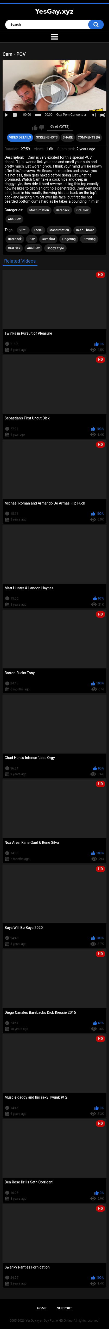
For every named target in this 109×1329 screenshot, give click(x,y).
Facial (38, 230)
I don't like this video (41, 127)
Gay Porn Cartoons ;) (71, 115)
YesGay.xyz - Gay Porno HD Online (48, 1320)
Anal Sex (14, 219)
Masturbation (39, 210)
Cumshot (48, 239)
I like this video (34, 127)
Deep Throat (85, 230)
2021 (23, 230)
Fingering (69, 239)
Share (68, 137)
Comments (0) (89, 137)
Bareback (63, 210)
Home (42, 1308)
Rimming (89, 239)
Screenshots (46, 137)
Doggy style (55, 248)
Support (64, 1308)
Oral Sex (82, 210)
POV (32, 239)
